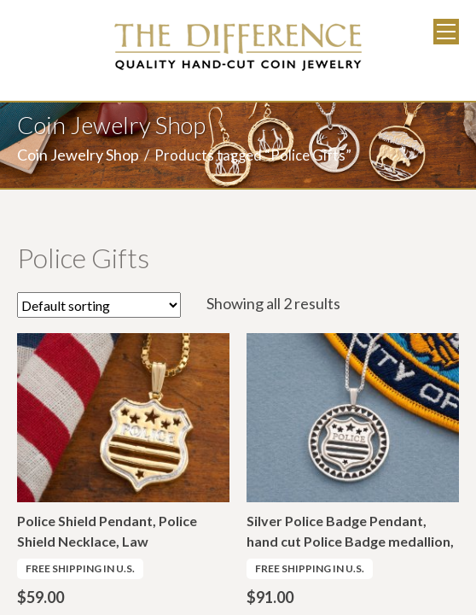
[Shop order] (99, 305)
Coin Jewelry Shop (78, 154)
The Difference (238, 47)
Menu (446, 31)
